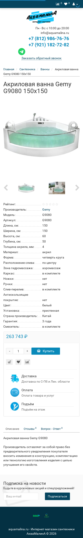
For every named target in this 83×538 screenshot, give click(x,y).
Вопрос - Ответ (52, 428)
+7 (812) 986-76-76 (49, 38)
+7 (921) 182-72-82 (43, 44)
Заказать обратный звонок (41, 58)
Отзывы (30, 428)
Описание (12, 428)
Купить (45, 351)
